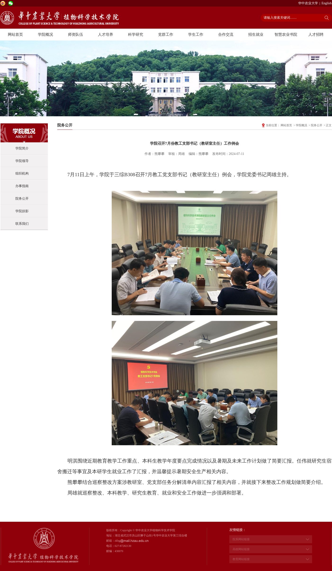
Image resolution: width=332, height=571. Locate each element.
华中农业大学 (308, 3)
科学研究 (135, 34)
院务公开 (22, 198)
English (327, 3)
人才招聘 (315, 34)
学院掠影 (22, 211)
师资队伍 (75, 34)
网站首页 (15, 34)
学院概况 (45, 34)
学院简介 (22, 148)
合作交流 (225, 34)
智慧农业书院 (285, 34)
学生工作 (195, 34)
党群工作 (165, 34)
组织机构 (22, 173)
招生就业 (255, 34)
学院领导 (22, 161)
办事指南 (22, 186)
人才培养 (105, 34)
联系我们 (22, 223)
